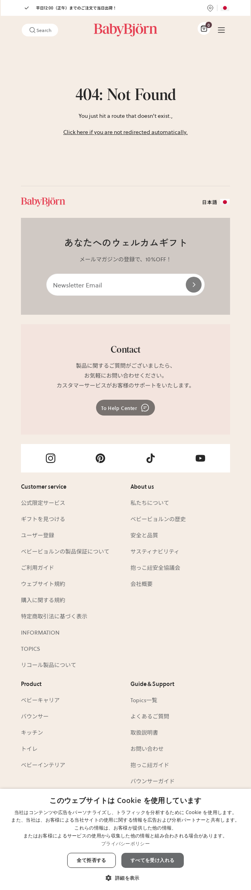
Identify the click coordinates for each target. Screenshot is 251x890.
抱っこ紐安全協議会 (155, 567)
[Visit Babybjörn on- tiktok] (150, 458)
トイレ (29, 748)
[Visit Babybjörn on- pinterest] (100, 458)
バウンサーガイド (152, 781)
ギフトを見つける (43, 519)
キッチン (32, 732)
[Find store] (210, 7)
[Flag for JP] (225, 8)
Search (39, 30)
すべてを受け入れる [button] (152, 860)
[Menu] (221, 30)
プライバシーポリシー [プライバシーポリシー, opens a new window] (125, 843)
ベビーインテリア (43, 765)
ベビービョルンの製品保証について (65, 551)
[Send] (194, 285)
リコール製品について (48, 665)
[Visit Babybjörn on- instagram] (50, 458)
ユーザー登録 (37, 535)
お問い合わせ (147, 748)
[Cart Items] (204, 28)
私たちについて (149, 502)
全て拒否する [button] (91, 860)
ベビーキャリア (40, 700)
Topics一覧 (143, 700)
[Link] (125, 30)
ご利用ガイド (37, 567)
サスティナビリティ (154, 551)
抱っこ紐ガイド (149, 765)
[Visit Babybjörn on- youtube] (200, 458)
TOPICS (30, 648)
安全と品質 (144, 535)
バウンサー (35, 716)
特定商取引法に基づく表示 (54, 616)
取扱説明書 (144, 732)
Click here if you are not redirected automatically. (125, 132)
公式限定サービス (43, 502)
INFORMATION (40, 632)
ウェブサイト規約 (43, 584)
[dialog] (125, 839)
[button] (125, 877)
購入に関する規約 (43, 600)
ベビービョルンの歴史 (158, 519)
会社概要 (141, 584)
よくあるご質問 (149, 716)
